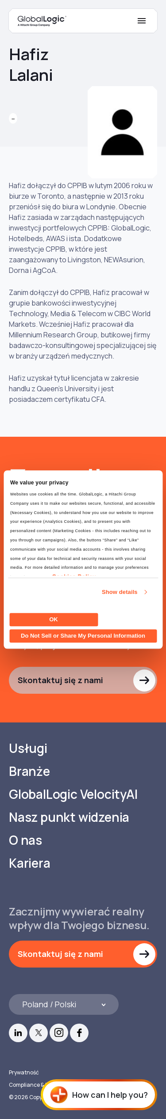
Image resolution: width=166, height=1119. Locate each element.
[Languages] (64, 1004)
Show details (120, 592)
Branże (29, 771)
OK (53, 619)
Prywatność (24, 1072)
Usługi (28, 748)
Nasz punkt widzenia (69, 817)
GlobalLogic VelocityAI (73, 794)
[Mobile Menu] (141, 20)
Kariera (29, 863)
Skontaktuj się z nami (60, 680)
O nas (25, 840)
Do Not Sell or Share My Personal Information (83, 635)
